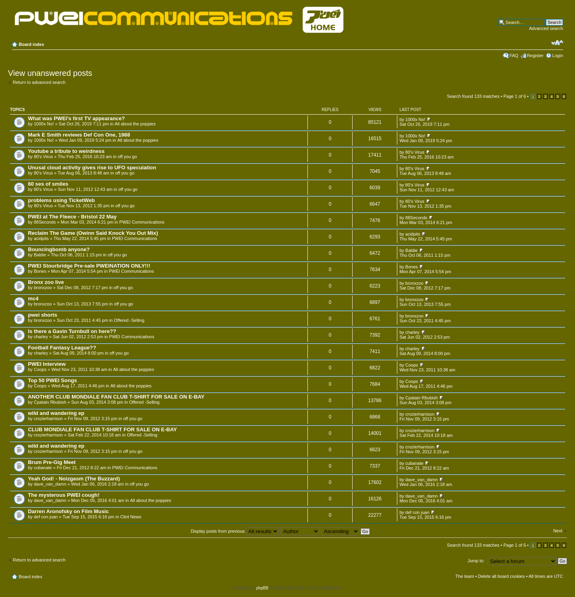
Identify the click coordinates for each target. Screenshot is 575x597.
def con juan (46, 516)
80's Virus (43, 156)
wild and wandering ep (56, 413)
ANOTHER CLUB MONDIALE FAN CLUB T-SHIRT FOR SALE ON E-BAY (116, 397)
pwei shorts (42, 315)
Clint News (130, 516)
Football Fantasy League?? (62, 348)
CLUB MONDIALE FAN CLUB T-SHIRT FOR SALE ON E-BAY (102, 429)
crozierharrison (48, 418)
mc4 (33, 298)
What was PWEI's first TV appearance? (76, 118)
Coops (40, 369)
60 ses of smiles (48, 184)
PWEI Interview (47, 364)
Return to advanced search (39, 82)
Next (557, 530)
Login (557, 55)
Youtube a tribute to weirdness (66, 151)
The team (465, 576)
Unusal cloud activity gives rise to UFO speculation (92, 168)
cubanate (43, 467)
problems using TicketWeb (61, 200)
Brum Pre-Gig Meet (51, 462)
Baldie (40, 254)
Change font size (557, 42)
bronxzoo (43, 287)
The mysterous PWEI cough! (63, 495)
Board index (31, 44)
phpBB (262, 588)
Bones (40, 271)
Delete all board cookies (501, 576)
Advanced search (546, 28)
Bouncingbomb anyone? (59, 249)
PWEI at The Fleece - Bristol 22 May (72, 217)
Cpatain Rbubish (50, 402)
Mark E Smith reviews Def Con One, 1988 (79, 135)
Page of (515, 96)
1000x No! (44, 123)
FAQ (514, 55)
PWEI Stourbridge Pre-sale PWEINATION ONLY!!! (89, 266)
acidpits (41, 238)
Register (535, 55)
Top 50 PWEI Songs (52, 380)
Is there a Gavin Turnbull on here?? (72, 331)
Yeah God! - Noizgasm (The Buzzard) (74, 479)
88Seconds (45, 222)
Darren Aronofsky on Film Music (68, 511)
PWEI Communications (142, 222)
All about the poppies (135, 123)
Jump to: (476, 560)
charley (41, 336)
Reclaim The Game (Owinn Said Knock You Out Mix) (93, 233)
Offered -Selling (129, 320)
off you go (127, 156)
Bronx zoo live (46, 282)
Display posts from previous (235, 531)
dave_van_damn (50, 484)
